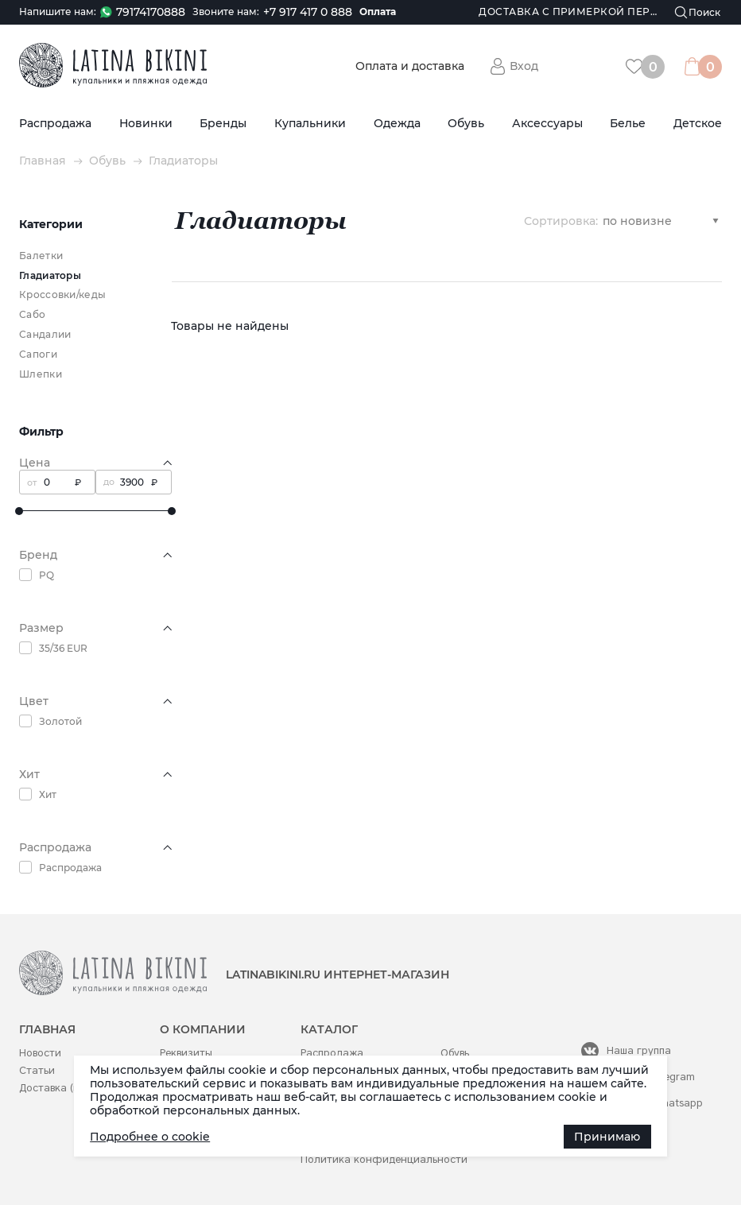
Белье (628, 123)
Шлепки (40, 374)
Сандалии (45, 334)
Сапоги (38, 354)
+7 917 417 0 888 (307, 12)
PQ (46, 575)
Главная (42, 161)
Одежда (397, 123)
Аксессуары (547, 123)
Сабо (32, 314)
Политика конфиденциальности (384, 1159)
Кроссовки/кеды (62, 294)
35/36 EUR (63, 648)
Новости (40, 1053)
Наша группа (639, 1050)
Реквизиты (186, 1053)
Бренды (223, 123)
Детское (697, 123)
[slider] (19, 511)
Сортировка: (561, 220)
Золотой (60, 721)
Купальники (310, 123)
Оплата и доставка (409, 66)
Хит (47, 794)
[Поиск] (698, 12)
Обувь (466, 123)
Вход (524, 66)
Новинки (146, 123)
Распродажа (55, 123)
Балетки (41, 256)
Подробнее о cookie (150, 1136)
